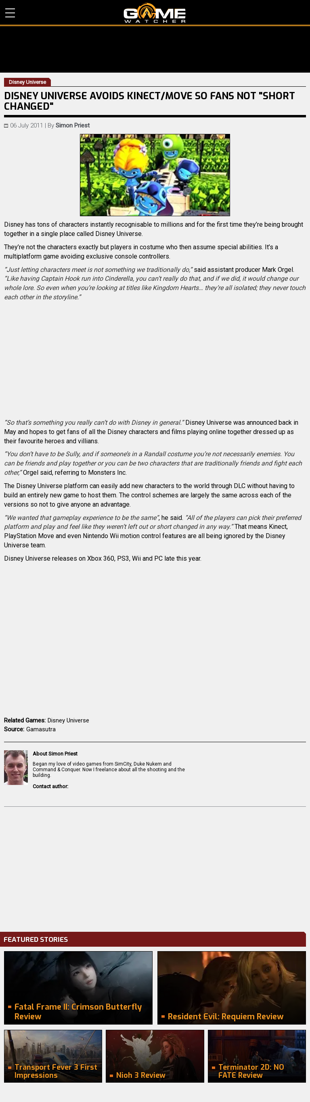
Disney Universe (68, 720)
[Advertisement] (155, 867)
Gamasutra (41, 729)
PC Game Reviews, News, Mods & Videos (155, 13)
